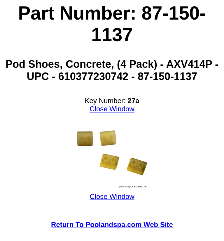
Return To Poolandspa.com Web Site (112, 224)
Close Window (112, 109)
